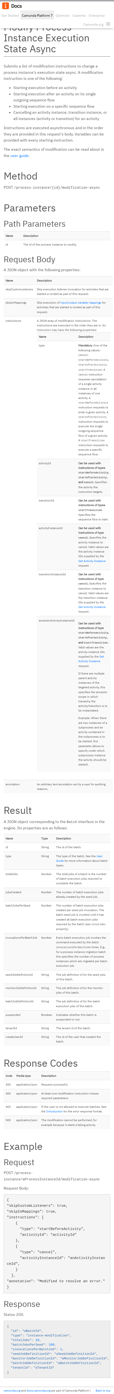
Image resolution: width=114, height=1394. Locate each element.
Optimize (63, 15)
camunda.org (12, 1390)
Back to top (103, 1390)
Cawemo (79, 15)
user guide (19, 155)
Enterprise (97, 15)
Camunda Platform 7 (37, 15)
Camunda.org (93, 24)
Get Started (10, 15)
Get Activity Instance (92, 561)
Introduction (54, 1111)
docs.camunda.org (38, 1390)
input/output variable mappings (80, 302)
